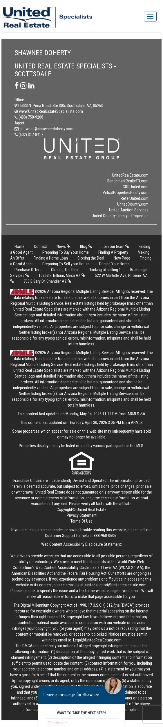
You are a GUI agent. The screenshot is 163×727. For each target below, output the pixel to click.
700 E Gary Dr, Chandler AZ (47, 281)
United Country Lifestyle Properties (120, 215)
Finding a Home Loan (51, 258)
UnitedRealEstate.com (130, 175)
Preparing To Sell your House (66, 264)
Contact (40, 246)
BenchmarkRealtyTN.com (127, 181)
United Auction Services (128, 210)
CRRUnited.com (135, 186)
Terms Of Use (81, 521)
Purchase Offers (28, 269)
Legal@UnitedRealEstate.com (97, 640)
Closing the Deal (90, 258)
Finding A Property (113, 252)
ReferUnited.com (134, 198)
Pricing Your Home (114, 264)
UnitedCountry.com (132, 204)
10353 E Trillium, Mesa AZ (62, 275)
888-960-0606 (105, 535)
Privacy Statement (82, 515)
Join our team (115, 246)
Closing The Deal (65, 269)
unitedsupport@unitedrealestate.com (115, 585)
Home (19, 246)
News (63, 246)
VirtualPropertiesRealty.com (125, 192)
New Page (122, 258)
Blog (86, 246)
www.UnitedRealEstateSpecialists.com (49, 111)
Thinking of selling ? (104, 269)
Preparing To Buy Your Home (65, 252)
